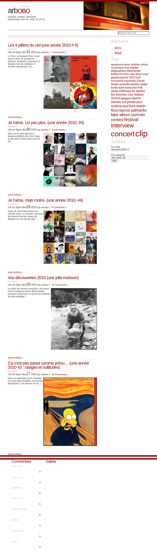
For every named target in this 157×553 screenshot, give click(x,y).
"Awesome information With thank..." (25, 525)
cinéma (116, 106)
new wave (136, 74)
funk (138, 77)
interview (122, 125)
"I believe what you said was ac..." (25, 514)
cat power (129, 102)
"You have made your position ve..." (26, 536)
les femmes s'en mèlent (127, 94)
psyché (123, 77)
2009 (122, 91)
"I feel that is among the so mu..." (24, 471)
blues (127, 64)
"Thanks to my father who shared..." (24, 482)
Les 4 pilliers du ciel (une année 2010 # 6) (43, 45)
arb (19, 10)
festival (131, 119)
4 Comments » (59, 52)
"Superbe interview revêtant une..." (25, 547)
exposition (130, 80)
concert (123, 134)
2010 (114, 98)
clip (141, 133)
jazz (139, 102)
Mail (116, 53)
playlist (134, 67)
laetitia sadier (139, 84)
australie (124, 84)
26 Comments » (60, 284)
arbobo (116, 102)
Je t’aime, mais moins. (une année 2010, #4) (45, 200)
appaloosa (117, 64)
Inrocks (124, 74)
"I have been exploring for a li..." (25, 504)
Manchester (134, 70)
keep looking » (15, 117)
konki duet (117, 87)
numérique (117, 67)
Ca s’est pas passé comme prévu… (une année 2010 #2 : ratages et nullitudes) (48, 365)
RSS (116, 48)
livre (132, 106)
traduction (131, 87)
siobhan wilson (139, 64)
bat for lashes (135, 91)
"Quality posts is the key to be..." (24, 493)
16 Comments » (60, 374)
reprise (124, 110)
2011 (132, 77)
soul (125, 106)
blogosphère (118, 70)
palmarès (139, 110)
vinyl (145, 74)
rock (126, 67)
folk (140, 87)
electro (136, 98)
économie (117, 80)
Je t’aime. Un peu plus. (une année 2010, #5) (46, 122)
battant (115, 74)
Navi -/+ (144, 2)
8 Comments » (59, 207)
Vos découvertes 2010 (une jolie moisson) (43, 277)
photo (114, 91)
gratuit (115, 77)
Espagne (125, 98)
